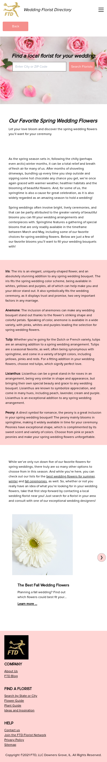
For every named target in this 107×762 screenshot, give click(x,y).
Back (15, 26)
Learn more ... (27, 604)
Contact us (12, 730)
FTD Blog (11, 676)
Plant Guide (12, 706)
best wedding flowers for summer (70, 476)
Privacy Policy (14, 740)
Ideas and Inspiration (19, 710)
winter (13, 481)
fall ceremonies (36, 481)
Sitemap (10, 745)
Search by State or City (20, 696)
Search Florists (82, 67)
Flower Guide (14, 701)
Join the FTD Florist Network (25, 735)
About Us (11, 671)
